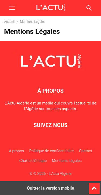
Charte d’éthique (33, 160)
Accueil (9, 22)
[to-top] (94, 186)
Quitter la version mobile (50, 188)
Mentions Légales (67, 160)
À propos (16, 151)
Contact (85, 151)
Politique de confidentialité (51, 151)
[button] (12, 8)
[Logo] (50, 74)
